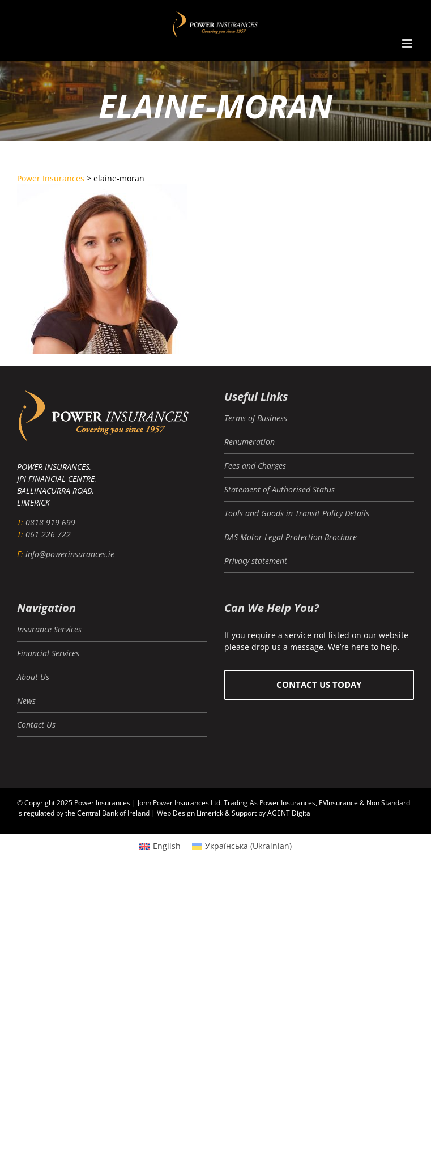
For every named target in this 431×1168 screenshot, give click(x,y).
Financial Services (48, 653)
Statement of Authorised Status (279, 489)
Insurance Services (49, 629)
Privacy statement (255, 560)
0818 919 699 (50, 522)
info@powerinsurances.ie (69, 554)
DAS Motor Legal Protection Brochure (290, 537)
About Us (33, 677)
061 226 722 (48, 534)
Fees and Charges (255, 465)
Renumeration (249, 441)
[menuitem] (160, 846)
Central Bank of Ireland (113, 813)
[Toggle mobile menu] (408, 43)
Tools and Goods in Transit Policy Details (296, 513)
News (26, 700)
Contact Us (36, 724)
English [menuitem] (167, 845)
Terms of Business (255, 418)
